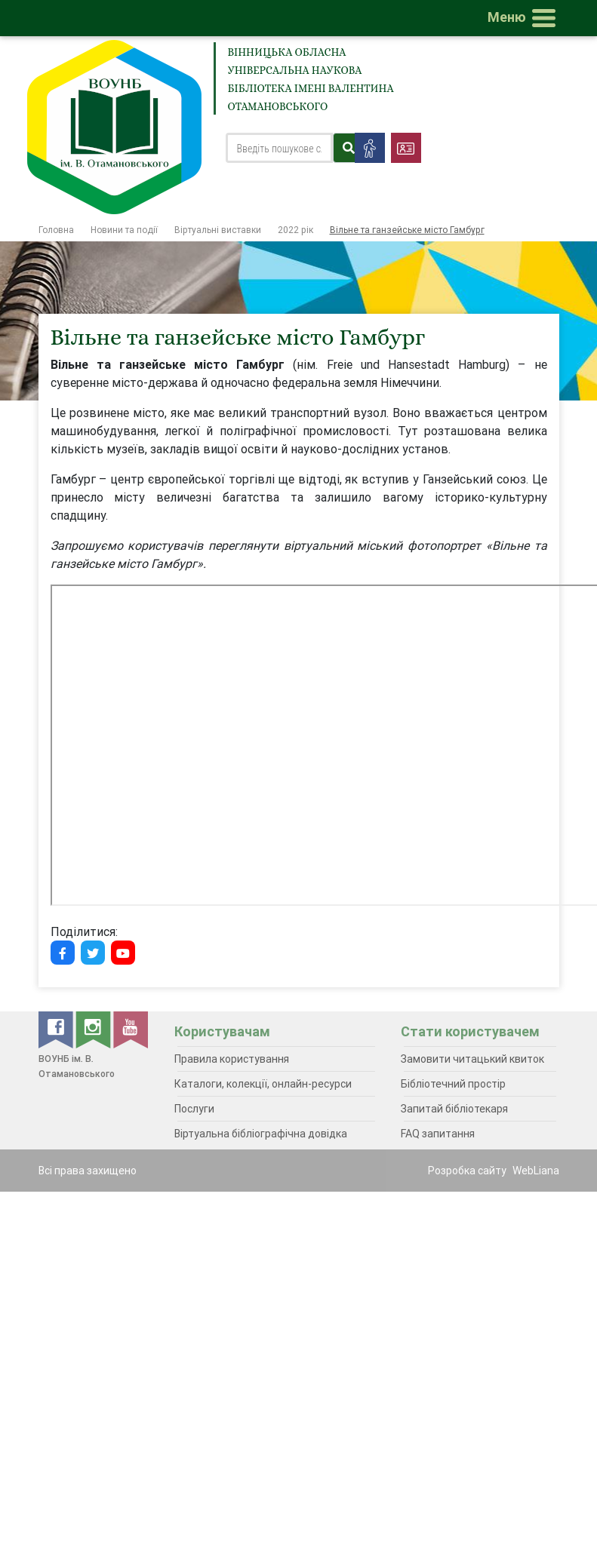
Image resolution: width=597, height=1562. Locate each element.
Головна (56, 229)
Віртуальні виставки (217, 229)
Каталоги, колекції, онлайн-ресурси (263, 1084)
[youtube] (130, 1029)
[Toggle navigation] (525, 18)
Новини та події (124, 229)
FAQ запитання (438, 1133)
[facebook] (56, 1029)
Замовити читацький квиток (472, 1059)
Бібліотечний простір (453, 1084)
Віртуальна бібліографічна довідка (260, 1133)
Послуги (194, 1108)
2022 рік (295, 229)
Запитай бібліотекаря (454, 1108)
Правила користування (231, 1059)
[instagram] (94, 1029)
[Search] (280, 148)
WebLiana (535, 1170)
